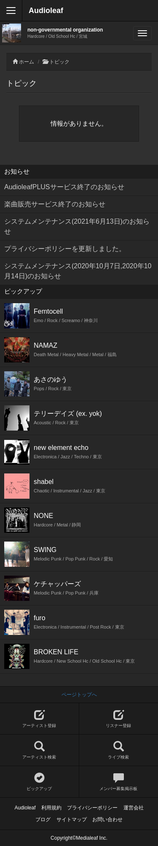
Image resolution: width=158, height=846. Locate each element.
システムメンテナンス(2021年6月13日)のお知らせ (77, 226)
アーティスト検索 (39, 750)
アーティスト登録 (39, 719)
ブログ (43, 819)
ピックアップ (39, 782)
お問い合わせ (107, 819)
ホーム (26, 62)
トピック (59, 62)
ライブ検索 (118, 750)
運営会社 (133, 808)
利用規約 (51, 808)
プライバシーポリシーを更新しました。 (65, 248)
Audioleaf (46, 10)
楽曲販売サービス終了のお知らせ (54, 204)
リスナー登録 (118, 719)
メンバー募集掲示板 (118, 782)
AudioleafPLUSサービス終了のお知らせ (64, 186)
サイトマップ (71, 819)
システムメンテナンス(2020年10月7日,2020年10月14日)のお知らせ (77, 271)
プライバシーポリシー (92, 808)
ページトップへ (79, 695)
